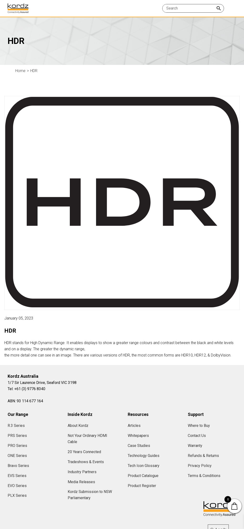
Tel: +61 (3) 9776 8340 (26, 389)
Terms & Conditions (204, 475)
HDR (33, 70)
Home (20, 70)
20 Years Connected (84, 452)
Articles (134, 425)
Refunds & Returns (203, 455)
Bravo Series (18, 465)
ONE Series (17, 455)
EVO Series (17, 485)
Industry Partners (82, 472)
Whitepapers (138, 435)
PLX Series (17, 495)
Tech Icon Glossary (143, 465)
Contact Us (197, 435)
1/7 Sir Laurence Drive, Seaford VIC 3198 (42, 382)
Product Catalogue (143, 475)
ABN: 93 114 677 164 (25, 401)
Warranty (195, 445)
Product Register (142, 485)
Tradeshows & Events (86, 462)
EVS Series (17, 475)
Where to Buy (199, 425)
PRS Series (17, 435)
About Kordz (78, 425)
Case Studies (139, 445)
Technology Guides (143, 455)
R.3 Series (16, 425)
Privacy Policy (200, 465)
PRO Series (17, 445)
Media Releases (81, 482)
